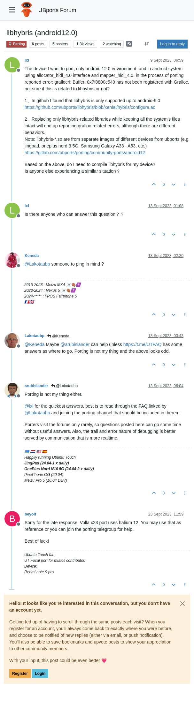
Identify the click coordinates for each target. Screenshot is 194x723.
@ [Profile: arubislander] (74, 344)
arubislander (36, 386)
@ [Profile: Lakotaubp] (37, 264)
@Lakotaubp (64, 386)
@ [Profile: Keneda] (35, 344)
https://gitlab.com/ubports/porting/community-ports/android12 (85, 152)
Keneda (32, 255)
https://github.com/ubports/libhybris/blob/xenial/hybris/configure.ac (90, 107)
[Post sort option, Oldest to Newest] (147, 44)
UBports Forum (57, 10)
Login (40, 673)
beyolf (30, 514)
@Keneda (58, 336)
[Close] (182, 603)
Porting (16, 44)
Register (20, 673)
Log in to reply (172, 44)
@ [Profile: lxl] (29, 406)
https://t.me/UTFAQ (142, 344)
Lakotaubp (34, 336)
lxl (27, 60)
